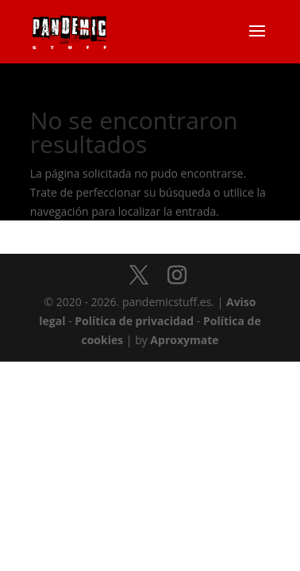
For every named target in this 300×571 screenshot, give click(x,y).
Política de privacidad (134, 320)
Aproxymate (184, 339)
